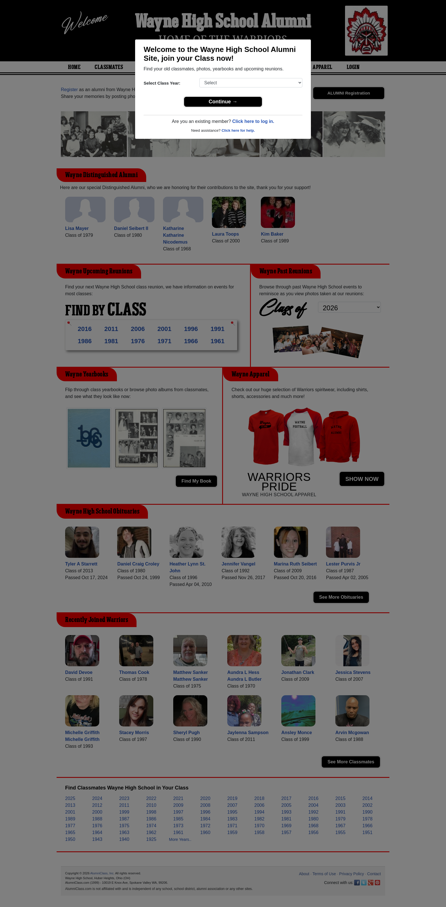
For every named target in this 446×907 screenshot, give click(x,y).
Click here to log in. (253, 121)
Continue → (223, 101)
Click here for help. (238, 130)
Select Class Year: (162, 83)
